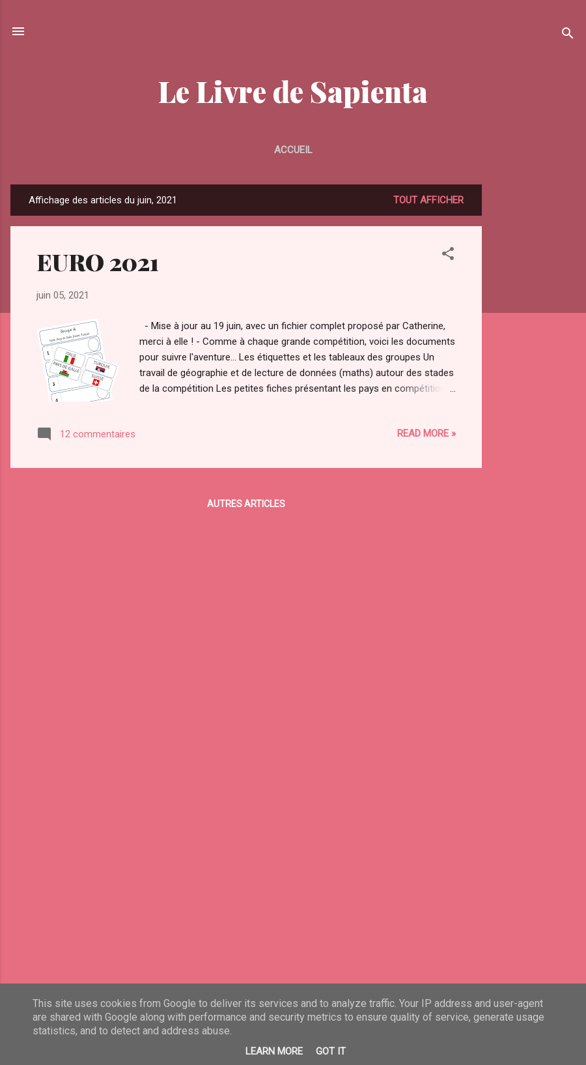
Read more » (426, 433)
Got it (331, 1051)
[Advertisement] (534, 380)
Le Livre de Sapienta (293, 91)
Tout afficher (428, 200)
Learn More (274, 1051)
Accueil (293, 150)
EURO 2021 (97, 261)
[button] (448, 256)
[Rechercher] (568, 35)
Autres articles (246, 504)
